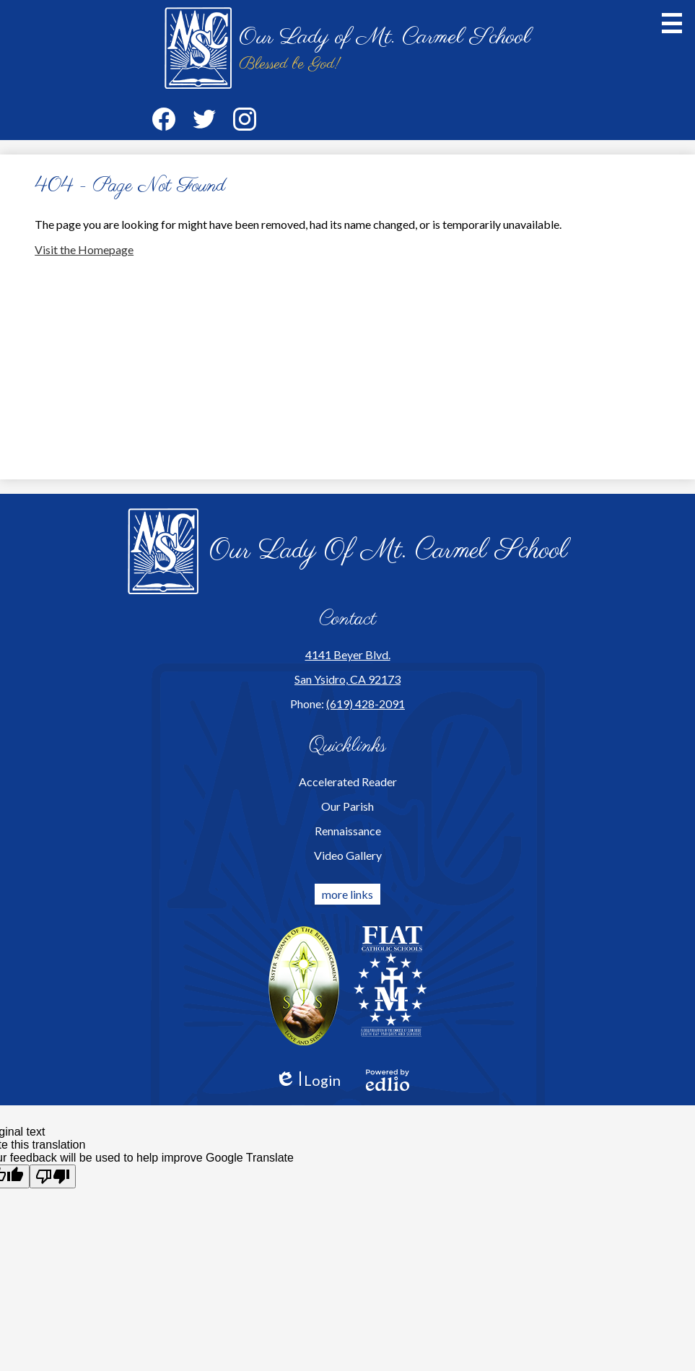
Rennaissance (348, 830)
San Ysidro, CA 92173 (347, 679)
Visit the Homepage (84, 249)
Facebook (164, 122)
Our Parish (347, 806)
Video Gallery (348, 855)
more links (347, 894)
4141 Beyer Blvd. (347, 654)
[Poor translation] (53, 1176)
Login (308, 1080)
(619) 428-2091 (365, 703)
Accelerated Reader (348, 781)
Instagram (244, 122)
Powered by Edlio (387, 1080)
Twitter (204, 122)
